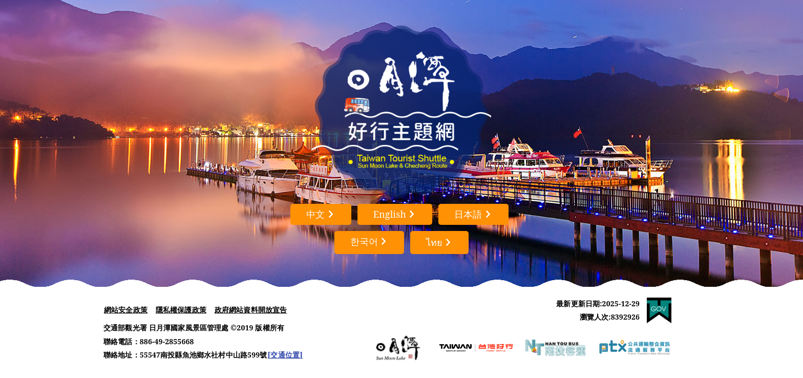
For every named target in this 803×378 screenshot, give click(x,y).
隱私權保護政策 (181, 309)
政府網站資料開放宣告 (251, 309)
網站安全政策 (125, 309)
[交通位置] (285, 355)
